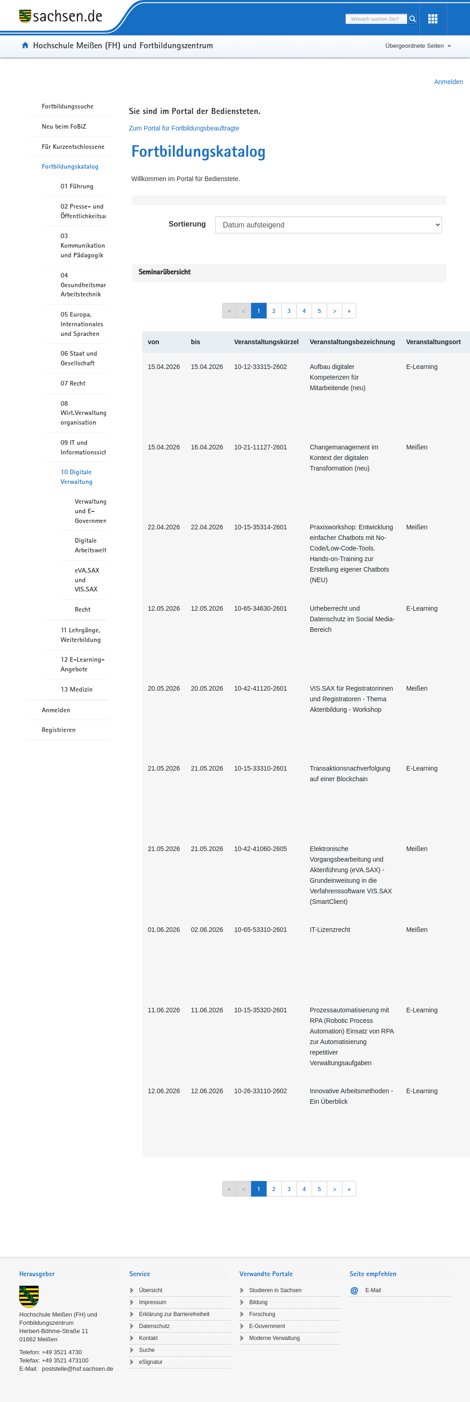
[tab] (69, 1275)
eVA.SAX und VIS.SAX (87, 580)
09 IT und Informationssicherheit (83, 447)
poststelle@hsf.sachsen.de (77, 1368)
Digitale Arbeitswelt (90, 545)
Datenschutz (154, 1326)
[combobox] (376, 18)
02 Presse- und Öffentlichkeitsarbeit (83, 211)
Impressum (152, 1302)
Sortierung (187, 224)
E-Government (267, 1326)
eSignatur (150, 1362)
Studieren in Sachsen (275, 1290)
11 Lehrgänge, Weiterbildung (81, 635)
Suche (147, 1350)
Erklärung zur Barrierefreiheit (174, 1314)
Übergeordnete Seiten (415, 45)
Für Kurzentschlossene (73, 146)
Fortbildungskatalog (70, 166)
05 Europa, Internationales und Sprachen (82, 324)
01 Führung (77, 186)
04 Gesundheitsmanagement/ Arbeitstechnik (83, 285)
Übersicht (150, 1290)
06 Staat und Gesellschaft (79, 358)
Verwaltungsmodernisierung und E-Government (90, 511)
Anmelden (448, 81)
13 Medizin (77, 689)
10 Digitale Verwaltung (77, 477)
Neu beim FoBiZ (64, 126)
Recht (82, 609)
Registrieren (59, 730)
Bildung (258, 1302)
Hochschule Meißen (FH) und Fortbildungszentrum (123, 45)
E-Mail (373, 1290)
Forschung (262, 1314)
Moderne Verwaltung (274, 1338)
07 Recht (73, 383)
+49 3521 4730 (62, 1352)
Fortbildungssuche (68, 106)
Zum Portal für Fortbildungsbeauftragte (184, 128)
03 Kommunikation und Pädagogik (83, 245)
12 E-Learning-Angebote (83, 664)
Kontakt (148, 1338)
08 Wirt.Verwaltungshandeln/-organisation (83, 413)
